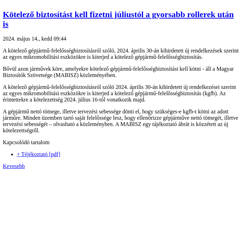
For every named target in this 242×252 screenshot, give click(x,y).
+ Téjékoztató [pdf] (38, 154)
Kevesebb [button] (14, 166)
